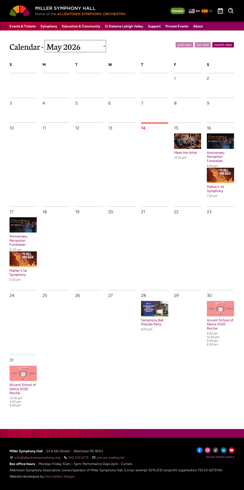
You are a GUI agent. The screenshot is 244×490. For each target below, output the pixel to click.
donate (177, 11)
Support (154, 26)
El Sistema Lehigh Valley (124, 26)
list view (203, 45)
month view (223, 45)
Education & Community (81, 26)
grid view (184, 45)
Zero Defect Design (60, 476)
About (198, 26)
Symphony (48, 26)
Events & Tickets (23, 26)
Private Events (176, 26)
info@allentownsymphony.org (35, 458)
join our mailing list (108, 458)
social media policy (220, 457)
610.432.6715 (76, 458)
